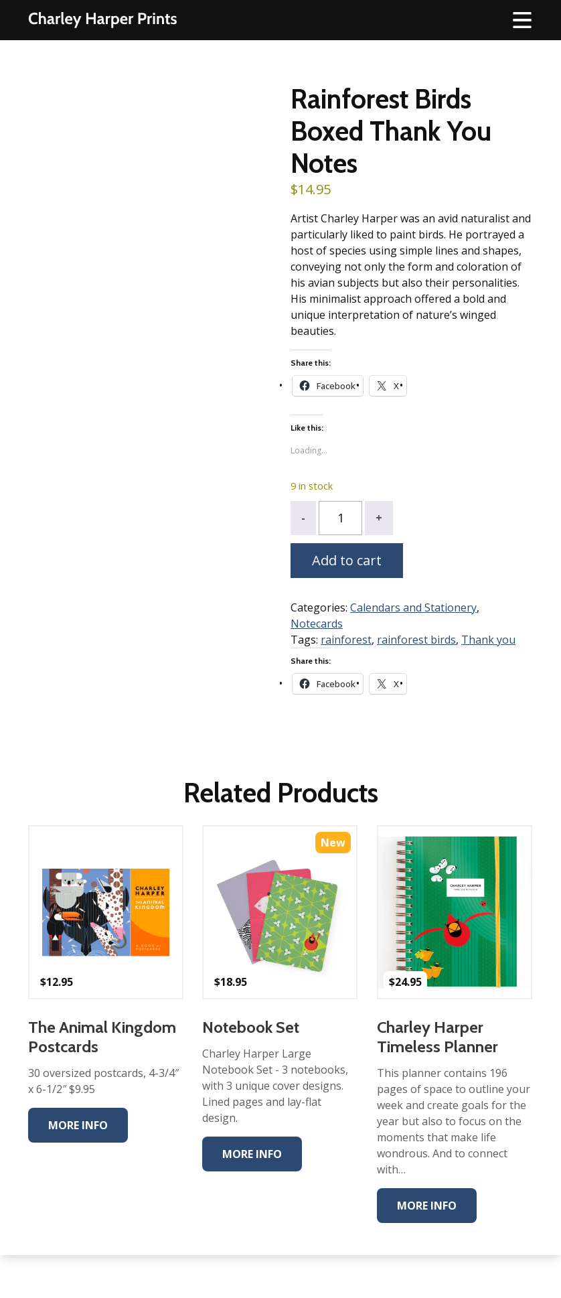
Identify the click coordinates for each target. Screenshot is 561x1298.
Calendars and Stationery (413, 607)
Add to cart (347, 560)
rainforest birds (416, 639)
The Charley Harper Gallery (102, 20)
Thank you (488, 639)
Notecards (317, 623)
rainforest (346, 639)
